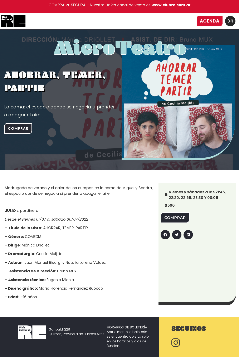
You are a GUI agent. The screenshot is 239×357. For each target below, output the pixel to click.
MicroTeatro (120, 53)
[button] (165, 234)
